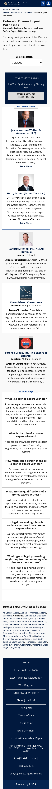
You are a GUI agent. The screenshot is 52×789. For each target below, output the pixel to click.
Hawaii (42, 619)
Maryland (32, 625)
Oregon (6, 639)
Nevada (14, 636)
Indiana (25, 622)
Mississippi (38, 628)
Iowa (5, 622)
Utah (45, 642)
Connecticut (30, 616)
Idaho (11, 622)
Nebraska (7, 633)
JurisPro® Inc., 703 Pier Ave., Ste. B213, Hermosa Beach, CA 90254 (26, 748)
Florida (26, 619)
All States (7, 613)
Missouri (28, 628)
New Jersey (34, 633)
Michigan (7, 628)
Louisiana (7, 625)
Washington (25, 645)
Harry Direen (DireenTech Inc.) (26, 193)
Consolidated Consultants (26, 302)
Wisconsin (37, 645)
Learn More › (26, 166)
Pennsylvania (17, 639)
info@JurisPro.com (25, 758)
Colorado (15, 9)
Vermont (15, 645)
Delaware (17, 619)
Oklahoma (39, 636)
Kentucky (42, 622)
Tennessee (30, 642)
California (7, 616)
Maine (41, 625)
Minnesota (18, 628)
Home (5, 9)
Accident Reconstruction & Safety (17, 12)
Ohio (31, 636)
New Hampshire (20, 633)
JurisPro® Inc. (35, 774)
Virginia (6, 645)
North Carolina (19, 630)
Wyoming (15, 648)
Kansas (33, 622)
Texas (39, 642)
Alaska (16, 613)
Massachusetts (20, 625)
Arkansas (34, 613)
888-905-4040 (26, 766)
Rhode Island (30, 639)
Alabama (24, 613)
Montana (7, 630)
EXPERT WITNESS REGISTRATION (26, 95)
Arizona (42, 613)
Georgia (34, 619)
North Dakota (33, 630)
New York (23, 636)
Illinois (18, 622)
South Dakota (18, 642)
